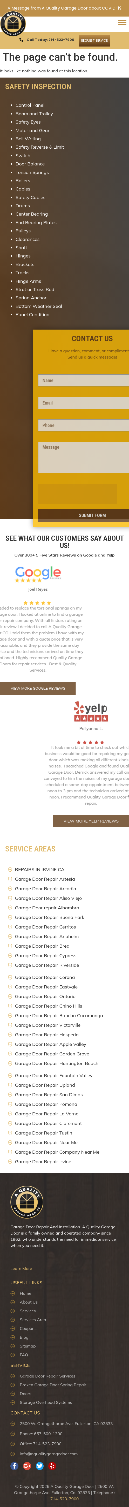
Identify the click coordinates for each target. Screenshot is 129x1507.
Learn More (21, 1268)
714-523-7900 (64, 1498)
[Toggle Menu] (122, 24)
